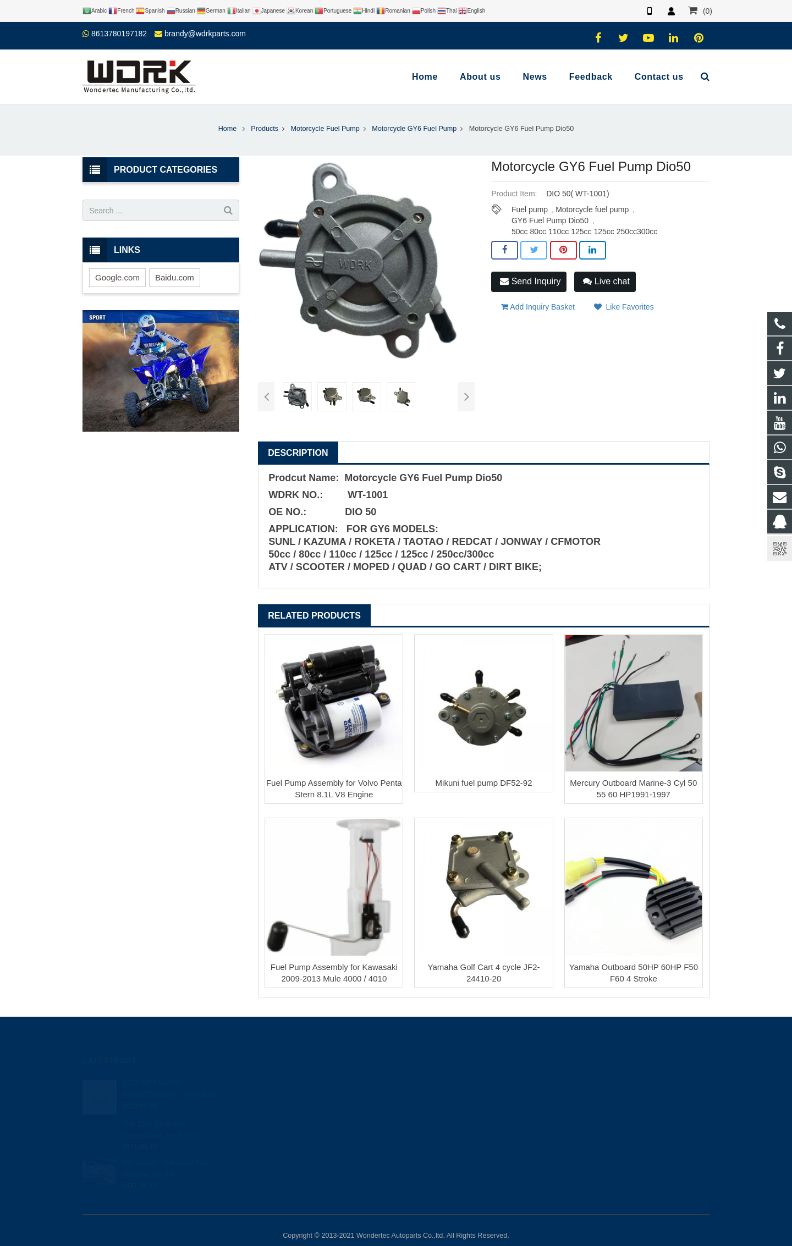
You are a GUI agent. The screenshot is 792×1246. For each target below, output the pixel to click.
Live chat (606, 281)
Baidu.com (174, 277)
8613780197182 (119, 33)
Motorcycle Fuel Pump (325, 129)
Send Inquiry (530, 281)
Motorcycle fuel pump (592, 209)
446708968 (434, 1081)
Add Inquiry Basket (538, 306)
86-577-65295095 (442, 1113)
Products (264, 129)
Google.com (117, 277)
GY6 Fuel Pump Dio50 (550, 220)
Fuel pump (530, 209)
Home (227, 129)
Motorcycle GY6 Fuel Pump (414, 129)
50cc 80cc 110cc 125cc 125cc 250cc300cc (584, 231)
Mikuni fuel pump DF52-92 (484, 782)
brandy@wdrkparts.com (205, 33)
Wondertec (432, 1145)
